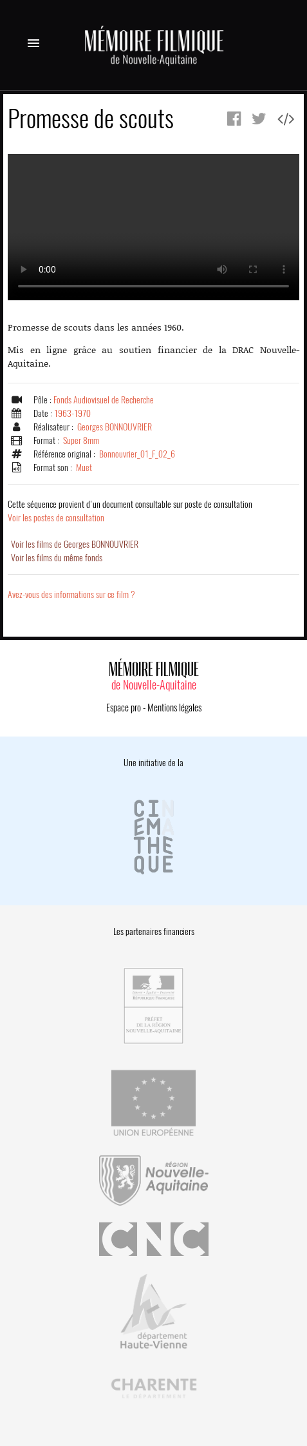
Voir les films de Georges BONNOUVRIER (74, 544)
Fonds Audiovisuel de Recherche (103, 400)
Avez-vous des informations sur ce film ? (71, 594)
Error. (153, 227)
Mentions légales (174, 707)
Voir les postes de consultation (130, 511)
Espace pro (123, 707)
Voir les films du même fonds (56, 558)
